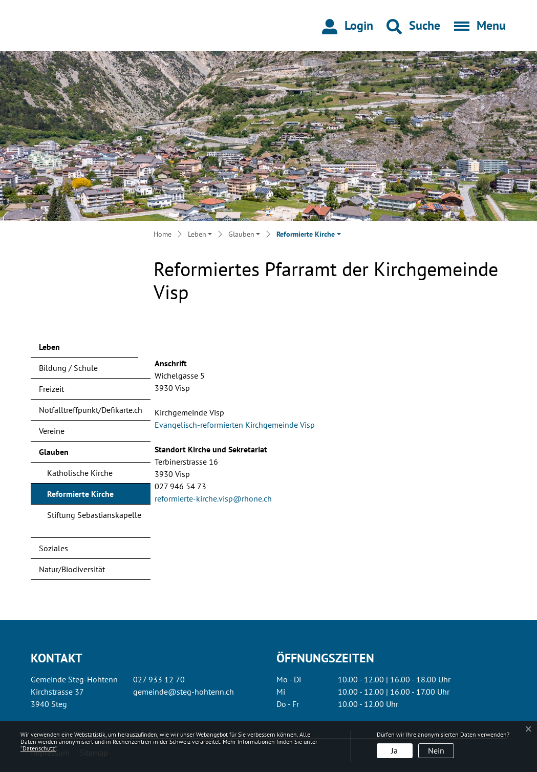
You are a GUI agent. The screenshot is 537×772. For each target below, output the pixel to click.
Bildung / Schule (68, 368)
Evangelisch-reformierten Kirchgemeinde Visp (240, 425)
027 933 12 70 (159, 679)
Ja (394, 750)
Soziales (53, 548)
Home (162, 234)
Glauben (54, 452)
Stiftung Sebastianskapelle (94, 515)
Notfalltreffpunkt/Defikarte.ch (90, 410)
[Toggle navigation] (476, 25)
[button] (413, 25)
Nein (436, 750)
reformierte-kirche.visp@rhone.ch (213, 498)
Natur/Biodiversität (72, 569)
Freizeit (51, 389)
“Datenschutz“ (38, 748)
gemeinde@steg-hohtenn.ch (183, 691)
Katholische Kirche (80, 473)
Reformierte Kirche (80, 496)
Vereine (52, 431)
